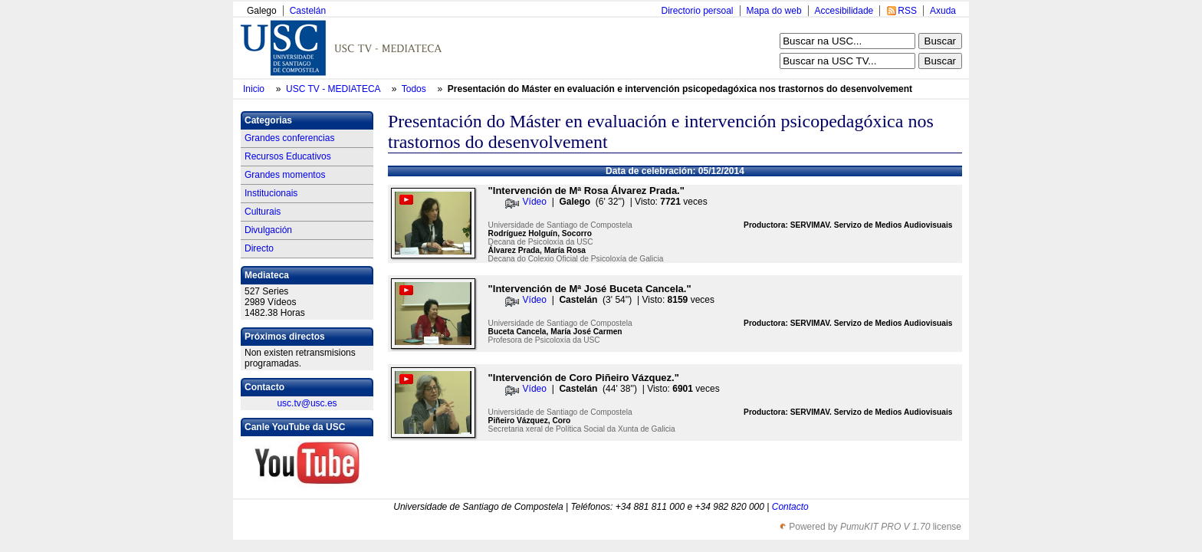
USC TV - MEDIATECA (334, 89)
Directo (259, 248)
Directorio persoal (697, 10)
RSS (907, 10)
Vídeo (535, 201)
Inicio (255, 89)
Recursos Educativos (288, 156)
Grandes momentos (285, 174)
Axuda (943, 10)
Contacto (790, 506)
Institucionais (271, 193)
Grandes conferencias (289, 138)
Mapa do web (774, 10)
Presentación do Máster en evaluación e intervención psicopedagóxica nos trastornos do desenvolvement (680, 89)
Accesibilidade (844, 10)
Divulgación (268, 230)
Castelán (308, 10)
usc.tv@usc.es (307, 403)
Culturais (263, 211)
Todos (415, 89)
